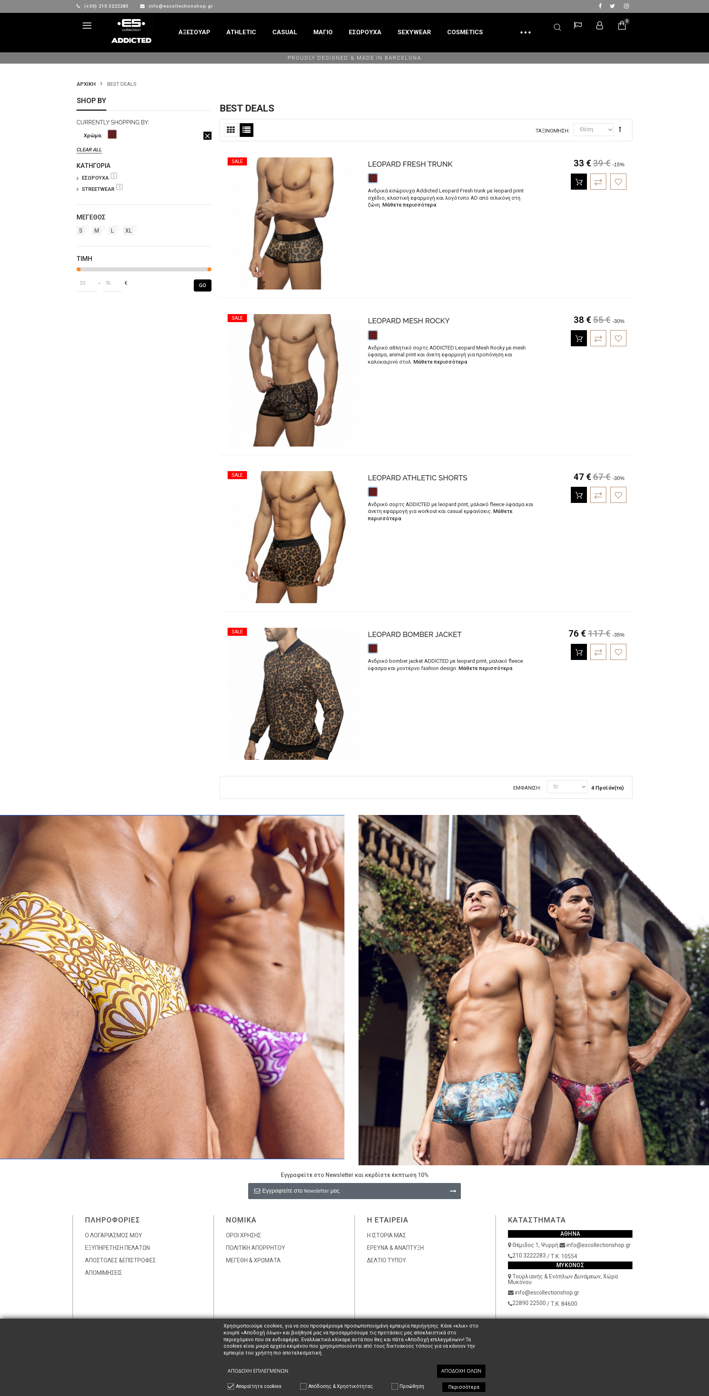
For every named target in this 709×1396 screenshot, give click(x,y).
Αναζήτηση (557, 26)
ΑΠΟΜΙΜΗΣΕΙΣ (103, 1273)
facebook (600, 6)
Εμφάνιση (526, 788)
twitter (612, 6)
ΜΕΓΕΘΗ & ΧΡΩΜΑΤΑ (253, 1260)
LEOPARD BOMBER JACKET (415, 634)
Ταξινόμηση (552, 131)
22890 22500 (529, 1303)
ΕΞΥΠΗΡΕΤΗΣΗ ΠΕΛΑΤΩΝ (117, 1248)
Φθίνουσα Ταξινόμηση (620, 129)
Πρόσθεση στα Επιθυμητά (618, 182)
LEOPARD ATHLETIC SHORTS (417, 478)
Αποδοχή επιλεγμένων (258, 1370)
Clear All (89, 150)
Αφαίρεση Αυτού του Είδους (207, 136)
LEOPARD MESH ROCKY (409, 320)
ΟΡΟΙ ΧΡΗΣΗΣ (243, 1235)
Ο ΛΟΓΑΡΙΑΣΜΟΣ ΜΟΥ (113, 1235)
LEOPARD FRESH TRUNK (410, 164)
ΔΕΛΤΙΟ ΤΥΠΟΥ (386, 1260)
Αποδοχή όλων (461, 1370)
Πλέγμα (231, 130)
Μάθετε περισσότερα (409, 205)
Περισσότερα (463, 1387)
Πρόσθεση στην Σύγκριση (598, 182)
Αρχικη (86, 84)
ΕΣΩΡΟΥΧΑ (99, 177)
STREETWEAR (102, 189)
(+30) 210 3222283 (103, 6)
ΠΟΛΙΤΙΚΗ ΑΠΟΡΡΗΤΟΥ (255, 1248)
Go (202, 285)
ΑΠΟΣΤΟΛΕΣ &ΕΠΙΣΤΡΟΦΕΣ (120, 1260)
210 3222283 (529, 1255)
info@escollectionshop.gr (176, 6)
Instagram (626, 6)
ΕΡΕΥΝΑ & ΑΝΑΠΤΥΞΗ (395, 1248)
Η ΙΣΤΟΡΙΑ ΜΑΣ (386, 1235)
